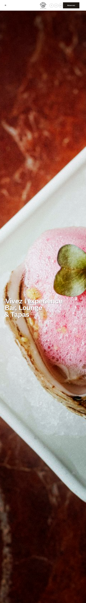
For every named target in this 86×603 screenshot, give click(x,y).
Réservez (71, 5)
